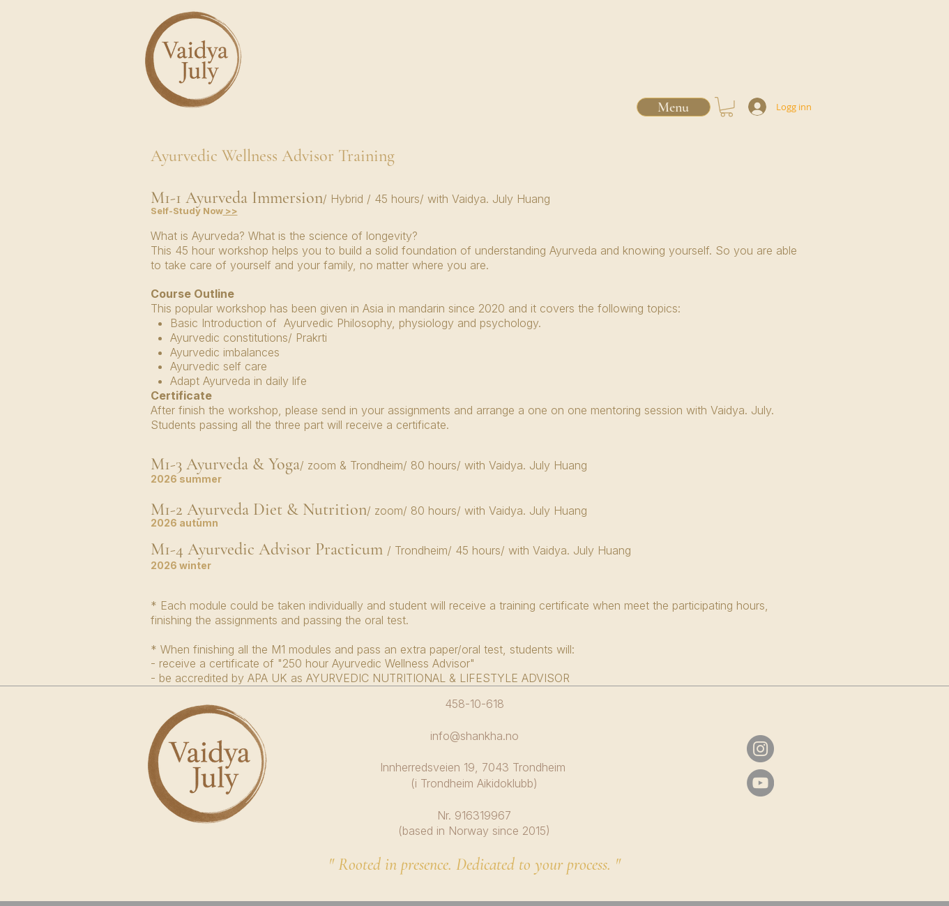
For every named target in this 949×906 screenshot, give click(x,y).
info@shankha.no (474, 736)
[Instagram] (760, 748)
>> (230, 210)
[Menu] (674, 107)
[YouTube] (760, 782)
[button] (726, 107)
